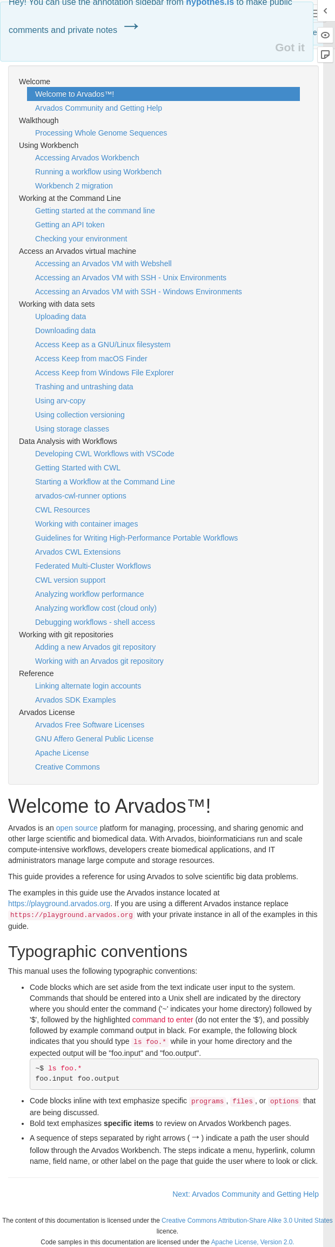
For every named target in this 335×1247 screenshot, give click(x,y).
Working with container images (86, 524)
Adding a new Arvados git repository (95, 647)
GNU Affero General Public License (94, 738)
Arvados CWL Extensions (77, 552)
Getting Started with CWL (77, 467)
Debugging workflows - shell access (95, 622)
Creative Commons (67, 767)
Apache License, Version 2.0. (252, 1242)
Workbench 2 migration (74, 185)
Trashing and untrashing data (84, 386)
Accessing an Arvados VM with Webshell (103, 263)
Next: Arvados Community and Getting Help (245, 1194)
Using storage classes (72, 428)
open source (77, 828)
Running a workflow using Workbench (98, 171)
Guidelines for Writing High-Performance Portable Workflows (136, 538)
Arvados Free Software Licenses (89, 724)
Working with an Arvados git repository (99, 661)
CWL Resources (62, 509)
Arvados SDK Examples (75, 700)
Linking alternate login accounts (88, 686)
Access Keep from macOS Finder (91, 358)
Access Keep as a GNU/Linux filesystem (103, 344)
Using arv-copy (60, 400)
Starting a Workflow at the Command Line (105, 481)
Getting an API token (69, 224)
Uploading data (60, 316)
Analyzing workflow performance (89, 594)
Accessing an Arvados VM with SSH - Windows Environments (138, 291)
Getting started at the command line (95, 210)
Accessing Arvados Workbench (87, 157)
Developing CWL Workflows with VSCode (105, 453)
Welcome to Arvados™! (74, 94)
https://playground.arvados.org (59, 903)
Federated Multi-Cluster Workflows (93, 566)
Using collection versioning (80, 414)
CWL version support (70, 580)
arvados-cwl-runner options (80, 495)
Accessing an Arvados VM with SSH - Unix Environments (130, 277)
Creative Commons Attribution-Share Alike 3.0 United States (247, 1220)
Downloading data (65, 330)
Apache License (62, 753)
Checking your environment (81, 238)
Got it (290, 47)
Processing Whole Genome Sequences (101, 133)
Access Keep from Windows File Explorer (104, 372)
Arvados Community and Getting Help (98, 108)
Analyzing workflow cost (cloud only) (96, 608)
